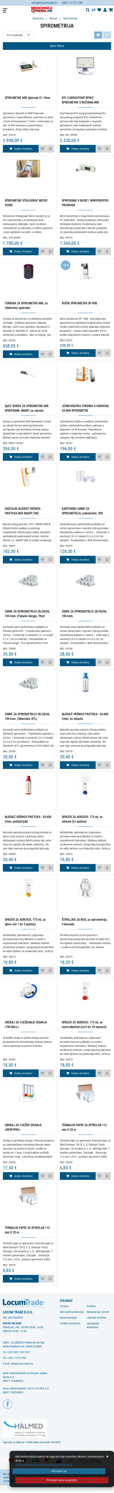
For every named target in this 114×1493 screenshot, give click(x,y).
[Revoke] (61, 1480)
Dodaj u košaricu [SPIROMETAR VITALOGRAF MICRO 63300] (20, 251)
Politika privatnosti (70, 1323)
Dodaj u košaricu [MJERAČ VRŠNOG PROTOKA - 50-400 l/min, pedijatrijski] (20, 867)
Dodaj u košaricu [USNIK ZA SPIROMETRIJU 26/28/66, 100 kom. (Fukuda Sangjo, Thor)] (20, 662)
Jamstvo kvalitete (96, 1317)
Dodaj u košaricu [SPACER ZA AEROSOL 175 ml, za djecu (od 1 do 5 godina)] (20, 970)
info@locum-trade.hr (44, 3)
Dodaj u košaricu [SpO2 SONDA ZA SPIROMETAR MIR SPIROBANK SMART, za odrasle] (20, 456)
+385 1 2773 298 (71, 3)
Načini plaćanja (68, 1317)
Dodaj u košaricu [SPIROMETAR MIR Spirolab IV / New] (20, 148)
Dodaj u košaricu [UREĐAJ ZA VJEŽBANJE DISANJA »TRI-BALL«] (20, 1073)
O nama (64, 1306)
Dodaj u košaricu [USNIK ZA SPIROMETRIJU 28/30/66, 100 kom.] (77, 662)
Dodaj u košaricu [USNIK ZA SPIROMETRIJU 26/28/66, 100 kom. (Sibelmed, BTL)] (20, 765)
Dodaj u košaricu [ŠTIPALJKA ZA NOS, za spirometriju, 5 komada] (77, 970)
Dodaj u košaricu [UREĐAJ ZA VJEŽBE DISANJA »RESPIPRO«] (20, 1176)
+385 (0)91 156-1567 (18, 1352)
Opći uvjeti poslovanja (72, 1311)
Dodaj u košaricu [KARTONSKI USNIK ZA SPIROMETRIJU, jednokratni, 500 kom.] (77, 559)
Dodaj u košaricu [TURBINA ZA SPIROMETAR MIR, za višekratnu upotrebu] (20, 354)
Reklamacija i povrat (98, 1311)
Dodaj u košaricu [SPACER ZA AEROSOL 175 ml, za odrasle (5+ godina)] (77, 867)
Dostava (91, 1306)
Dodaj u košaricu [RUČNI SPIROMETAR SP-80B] (77, 353)
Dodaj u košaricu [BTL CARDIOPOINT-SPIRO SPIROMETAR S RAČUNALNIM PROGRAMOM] (77, 148)
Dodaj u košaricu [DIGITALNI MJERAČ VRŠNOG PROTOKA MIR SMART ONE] (20, 559)
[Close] (58, 1471)
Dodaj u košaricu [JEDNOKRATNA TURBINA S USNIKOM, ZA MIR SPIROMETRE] (77, 456)
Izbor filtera (57, 46)
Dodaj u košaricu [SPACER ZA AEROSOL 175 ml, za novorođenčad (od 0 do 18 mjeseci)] (77, 1073)
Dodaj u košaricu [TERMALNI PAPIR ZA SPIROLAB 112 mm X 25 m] (77, 1176)
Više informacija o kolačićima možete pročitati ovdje (43, 1464)
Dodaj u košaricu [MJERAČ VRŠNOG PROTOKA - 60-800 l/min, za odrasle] (77, 765)
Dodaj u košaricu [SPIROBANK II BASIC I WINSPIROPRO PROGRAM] (77, 251)
